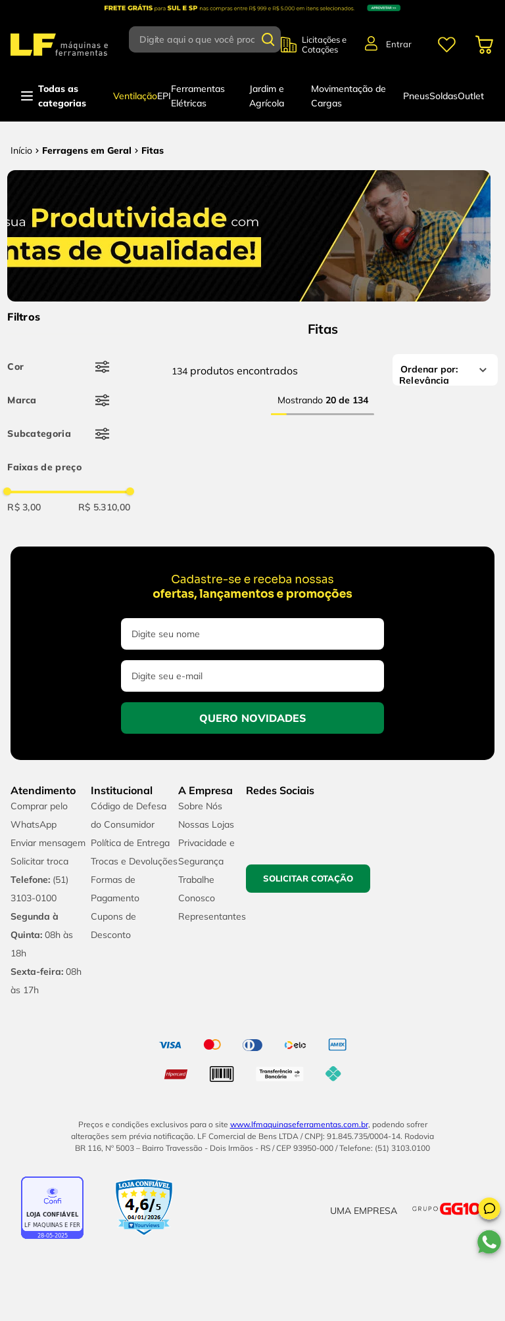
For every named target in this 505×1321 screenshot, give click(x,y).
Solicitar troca (39, 861)
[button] (489, 1211)
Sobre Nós (200, 806)
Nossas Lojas (206, 824)
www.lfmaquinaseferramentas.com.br (299, 1124)
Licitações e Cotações (324, 45)
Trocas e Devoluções (134, 861)
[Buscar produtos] (268, 39)
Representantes (212, 916)
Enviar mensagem (48, 843)
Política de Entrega (130, 843)
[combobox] (205, 39)
